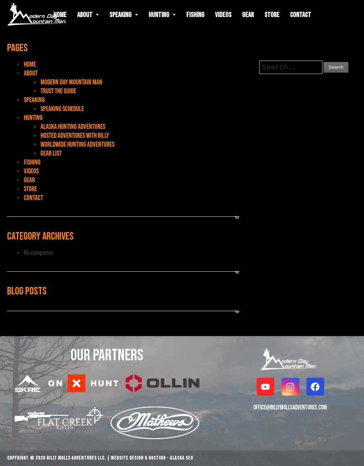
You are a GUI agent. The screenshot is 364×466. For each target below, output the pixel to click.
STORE (30, 189)
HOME (30, 64)
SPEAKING (34, 100)
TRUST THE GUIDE (58, 91)
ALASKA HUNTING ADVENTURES (73, 126)
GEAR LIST (51, 153)
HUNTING (33, 117)
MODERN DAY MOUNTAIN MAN (71, 82)
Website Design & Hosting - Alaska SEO (152, 458)
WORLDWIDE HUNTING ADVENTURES (77, 144)
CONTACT (33, 197)
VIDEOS (31, 171)
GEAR (29, 180)
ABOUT (31, 73)
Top (237, 217)
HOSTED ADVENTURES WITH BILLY (75, 135)
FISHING (32, 162)
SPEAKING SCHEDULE (62, 108)
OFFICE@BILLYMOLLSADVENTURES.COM (290, 407)
